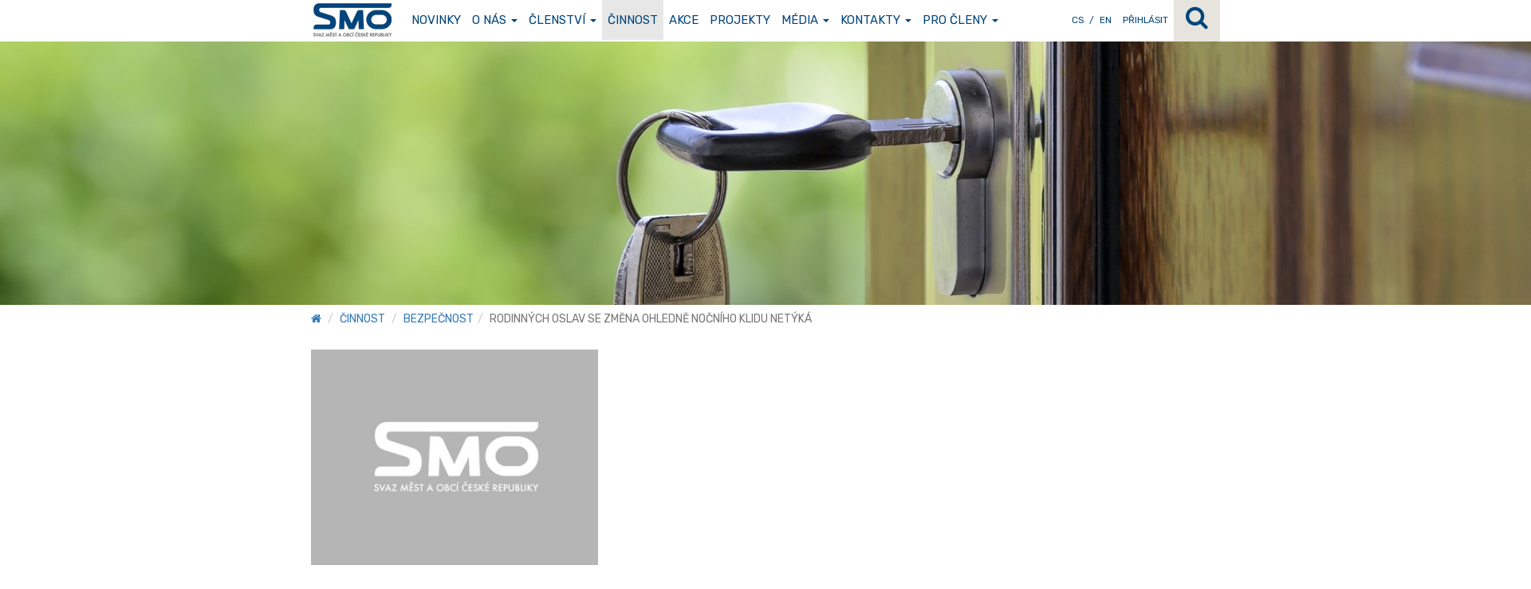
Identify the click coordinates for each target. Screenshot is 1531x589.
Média (805, 20)
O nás (495, 20)
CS (1078, 20)
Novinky (436, 20)
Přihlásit (1145, 20)
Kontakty (875, 20)
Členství (562, 20)
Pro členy (960, 20)
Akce (684, 20)
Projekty (740, 20)
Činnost (633, 20)
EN (1106, 20)
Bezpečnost (438, 319)
